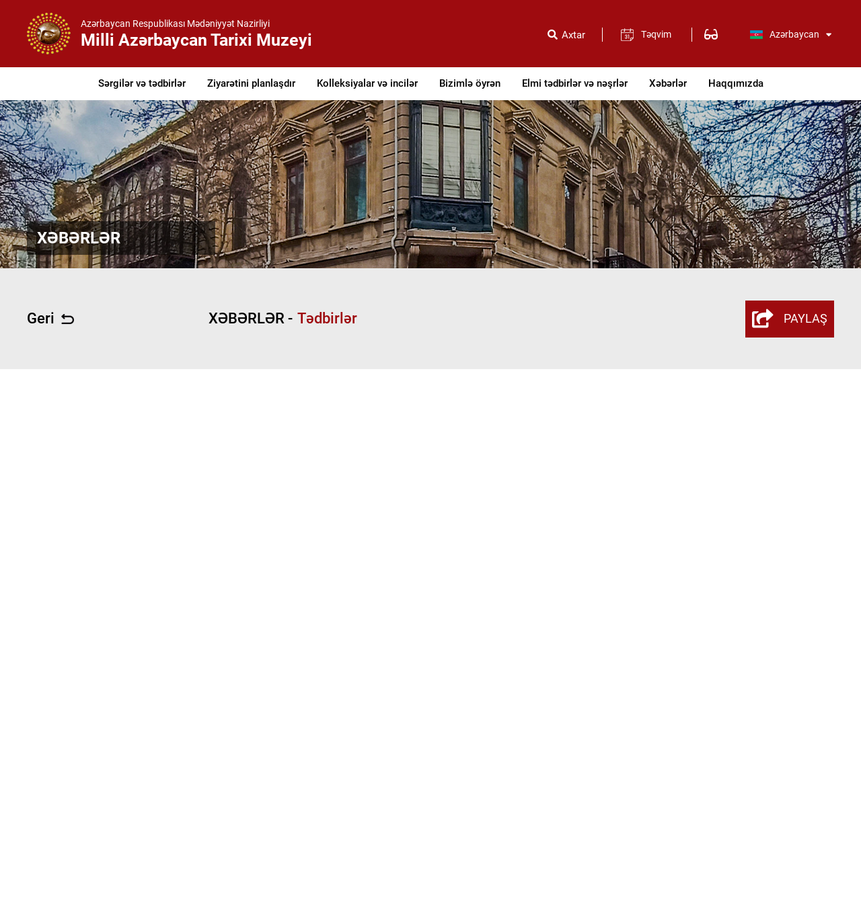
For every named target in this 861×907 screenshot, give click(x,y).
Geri (50, 318)
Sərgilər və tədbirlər (142, 83)
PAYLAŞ (789, 318)
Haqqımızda (735, 83)
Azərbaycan (790, 34)
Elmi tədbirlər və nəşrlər (575, 83)
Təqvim (656, 34)
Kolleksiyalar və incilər (367, 83)
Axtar (573, 35)
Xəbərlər (668, 83)
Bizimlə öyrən (469, 83)
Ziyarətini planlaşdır (251, 83)
